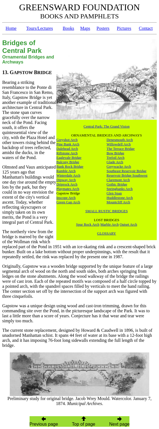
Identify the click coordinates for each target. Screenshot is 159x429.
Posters (103, 28)
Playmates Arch (67, 189)
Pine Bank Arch (67, 144)
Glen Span (114, 193)
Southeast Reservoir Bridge (126, 171)
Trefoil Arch (115, 157)
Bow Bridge (115, 153)
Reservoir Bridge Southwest (127, 175)
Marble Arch (109, 224)
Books (68, 28)
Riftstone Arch (67, 153)
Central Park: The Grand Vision (107, 126)
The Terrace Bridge (121, 149)
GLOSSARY (106, 233)
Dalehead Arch (67, 149)
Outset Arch (128, 224)
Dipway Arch (66, 180)
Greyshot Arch (67, 140)
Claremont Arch (118, 180)
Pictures (124, 28)
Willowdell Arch (119, 144)
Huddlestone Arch (120, 198)
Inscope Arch (66, 198)
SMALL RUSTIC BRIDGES (106, 211)
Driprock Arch (66, 184)
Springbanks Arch (120, 189)
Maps (85, 28)
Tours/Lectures (39, 28)
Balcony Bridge (67, 162)
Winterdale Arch (68, 175)
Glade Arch (115, 162)
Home (11, 28)
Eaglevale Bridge (68, 157)
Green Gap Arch (68, 202)
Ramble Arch (66, 171)
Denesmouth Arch (120, 140)
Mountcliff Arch (118, 202)
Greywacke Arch (119, 166)
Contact (146, 28)
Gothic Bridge (117, 184)
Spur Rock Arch (88, 224)
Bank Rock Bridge (69, 166)
